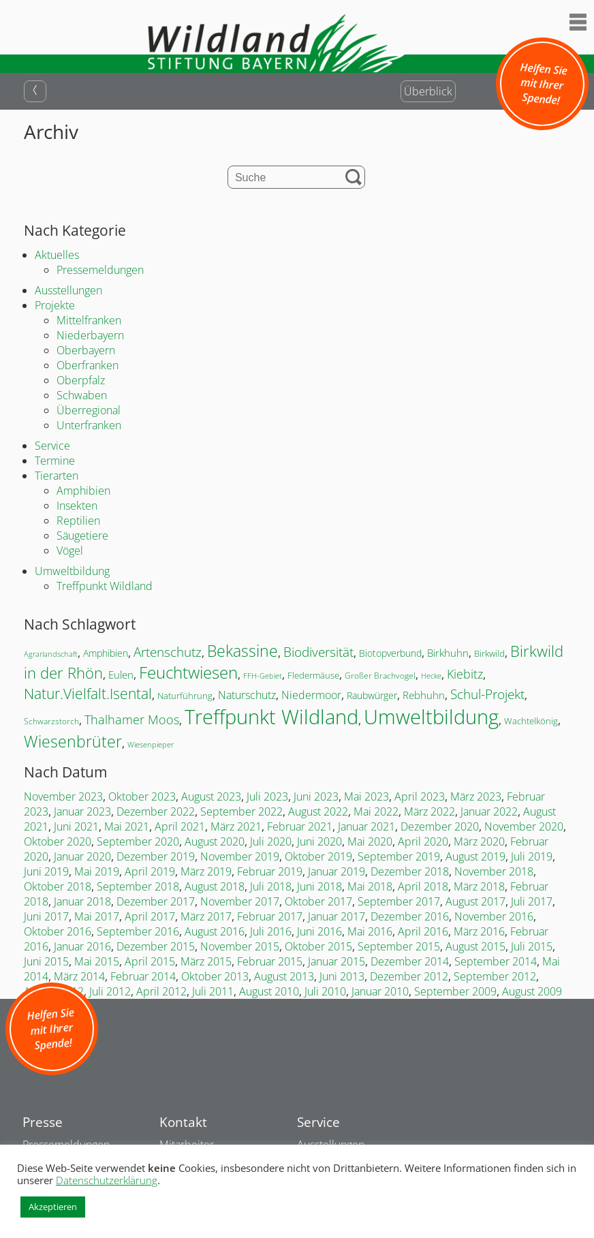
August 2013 (284, 976)
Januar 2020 (82, 856)
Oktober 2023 (142, 796)
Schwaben (82, 395)
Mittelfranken (89, 320)
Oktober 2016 (57, 931)
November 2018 (493, 871)
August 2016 (215, 931)
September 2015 (399, 946)
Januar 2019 (336, 871)
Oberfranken (88, 365)
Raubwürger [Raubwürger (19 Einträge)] (372, 695)
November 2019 (239, 856)
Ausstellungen (68, 290)
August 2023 (211, 796)
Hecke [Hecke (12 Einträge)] (431, 676)
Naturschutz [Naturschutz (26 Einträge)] (247, 694)
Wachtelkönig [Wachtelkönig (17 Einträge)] (531, 721)
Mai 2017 (96, 916)
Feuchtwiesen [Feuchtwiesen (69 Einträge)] (188, 672)
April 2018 (423, 886)
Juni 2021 (76, 826)
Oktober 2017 (318, 901)
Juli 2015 (531, 946)
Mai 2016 (369, 931)
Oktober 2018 (57, 886)
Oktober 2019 (318, 856)
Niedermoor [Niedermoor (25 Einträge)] (311, 694)
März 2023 (475, 796)
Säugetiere (82, 535)
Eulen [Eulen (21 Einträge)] (121, 674)
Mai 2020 (369, 841)
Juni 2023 (316, 796)
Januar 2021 (366, 826)
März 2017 (206, 916)
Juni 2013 (341, 976)
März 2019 (206, 871)
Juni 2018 (319, 886)
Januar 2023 (82, 811)
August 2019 (475, 856)
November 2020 (523, 826)
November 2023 (63, 796)
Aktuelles (57, 254)
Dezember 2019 (155, 856)
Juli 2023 (267, 796)
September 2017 (399, 901)
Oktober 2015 (318, 946)
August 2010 (269, 991)
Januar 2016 (82, 946)
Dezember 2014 (410, 961)
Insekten (77, 505)
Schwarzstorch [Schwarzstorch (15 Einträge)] (51, 721)
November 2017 (239, 901)
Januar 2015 (336, 961)
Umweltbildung (72, 570)
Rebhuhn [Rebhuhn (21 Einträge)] (424, 695)
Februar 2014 (143, 976)
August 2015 (475, 946)
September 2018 (138, 886)
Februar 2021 (299, 826)
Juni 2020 (319, 841)
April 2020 (423, 841)
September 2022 (241, 811)
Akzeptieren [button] (53, 1207)
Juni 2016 (319, 931)
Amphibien (83, 490)
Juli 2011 (213, 991)
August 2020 (215, 841)
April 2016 (423, 931)
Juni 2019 (46, 871)
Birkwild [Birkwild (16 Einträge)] (489, 653)
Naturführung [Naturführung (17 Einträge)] (185, 696)
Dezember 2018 (410, 871)
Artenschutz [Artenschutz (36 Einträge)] (168, 651)
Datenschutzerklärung (106, 1180)
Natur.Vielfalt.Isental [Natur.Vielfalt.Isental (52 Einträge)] (88, 693)
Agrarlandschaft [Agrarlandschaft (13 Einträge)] (51, 654)
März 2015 (206, 961)
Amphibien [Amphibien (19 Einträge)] (105, 653)
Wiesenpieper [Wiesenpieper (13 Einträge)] (150, 744)
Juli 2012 (110, 991)
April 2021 (180, 826)
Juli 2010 (325, 991)
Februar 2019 (269, 871)
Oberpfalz (81, 380)
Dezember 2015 (155, 946)
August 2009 (532, 991)
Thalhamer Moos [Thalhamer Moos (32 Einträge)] (131, 719)
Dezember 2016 (410, 916)
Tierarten (56, 475)
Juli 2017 (531, 901)
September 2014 (495, 961)
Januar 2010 (380, 991)
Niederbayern (90, 335)
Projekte (55, 305)
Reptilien (78, 520)
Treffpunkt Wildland (105, 585)
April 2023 (419, 796)
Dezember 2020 (440, 826)
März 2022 (429, 811)
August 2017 (475, 901)
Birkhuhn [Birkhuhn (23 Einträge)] (448, 653)
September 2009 (455, 991)
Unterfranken (89, 425)
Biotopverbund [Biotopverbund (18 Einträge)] (390, 653)
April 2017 (150, 916)
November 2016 (493, 916)
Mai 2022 (376, 811)
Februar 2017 (269, 916)
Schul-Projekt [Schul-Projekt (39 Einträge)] (487, 694)
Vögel (70, 550)
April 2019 (150, 871)
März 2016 (479, 931)
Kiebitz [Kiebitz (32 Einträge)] (465, 674)
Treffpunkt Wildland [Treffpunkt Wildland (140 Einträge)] (271, 716)
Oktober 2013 (215, 976)
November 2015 (239, 946)
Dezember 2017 (155, 901)
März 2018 (479, 886)
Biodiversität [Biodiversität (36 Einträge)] (318, 651)
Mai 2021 (126, 826)
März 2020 (479, 841)
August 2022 (318, 811)
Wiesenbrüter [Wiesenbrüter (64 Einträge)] (73, 741)
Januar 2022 (489, 811)
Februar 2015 (269, 961)
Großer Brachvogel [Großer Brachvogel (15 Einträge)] (380, 675)
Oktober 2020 (57, 841)
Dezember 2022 (155, 811)
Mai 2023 (366, 796)
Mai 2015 (96, 961)
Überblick (428, 91)
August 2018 (215, 886)
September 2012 (495, 976)
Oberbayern (86, 350)
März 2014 (79, 976)
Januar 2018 (82, 901)
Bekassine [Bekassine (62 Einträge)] (242, 651)
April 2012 (161, 991)
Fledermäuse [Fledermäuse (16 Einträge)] (313, 675)
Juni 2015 (46, 961)
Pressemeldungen (100, 269)
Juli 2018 (271, 886)
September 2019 (399, 856)
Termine (55, 460)
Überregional (89, 410)
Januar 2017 (336, 916)
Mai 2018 (369, 886)
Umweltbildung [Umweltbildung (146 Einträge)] (431, 716)
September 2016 (138, 931)
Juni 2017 (46, 916)
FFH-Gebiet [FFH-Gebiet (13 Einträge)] (262, 675)
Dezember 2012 (409, 976)
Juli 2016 (271, 931)
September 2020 (138, 841)
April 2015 (150, 961)
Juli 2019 (531, 856)
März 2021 (236, 826)
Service (52, 445)
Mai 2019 (96, 871)
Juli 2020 (271, 841)
